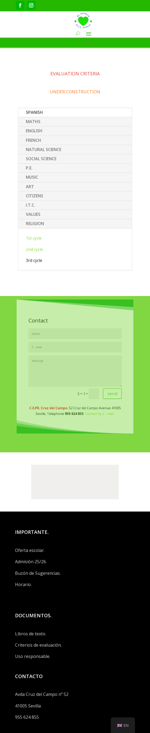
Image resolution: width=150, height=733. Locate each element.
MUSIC (38, 179)
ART (36, 187)
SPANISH (40, 124)
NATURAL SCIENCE (48, 155)
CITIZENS (40, 194)
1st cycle (40, 230)
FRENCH (39, 147)
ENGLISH (40, 139)
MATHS (39, 131)
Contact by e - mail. (94, 403)
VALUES (39, 210)
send (104, 387)
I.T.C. (37, 202)
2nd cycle (40, 240)
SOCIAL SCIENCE (46, 163)
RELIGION (41, 218)
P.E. (36, 171)
